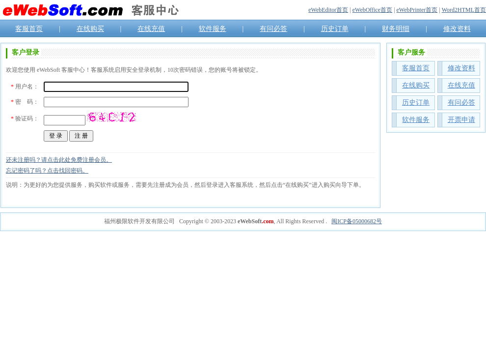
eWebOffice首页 (372, 9)
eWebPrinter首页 (417, 9)
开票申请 (461, 119)
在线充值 (151, 28)
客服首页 (29, 28)
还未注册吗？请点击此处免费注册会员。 (59, 159)
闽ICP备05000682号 (356, 221)
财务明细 (395, 28)
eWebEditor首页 (328, 9)
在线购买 (90, 28)
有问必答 (273, 28)
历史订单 (335, 28)
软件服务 (212, 28)
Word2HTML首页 (464, 9)
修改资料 (457, 28)
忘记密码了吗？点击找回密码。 (47, 170)
